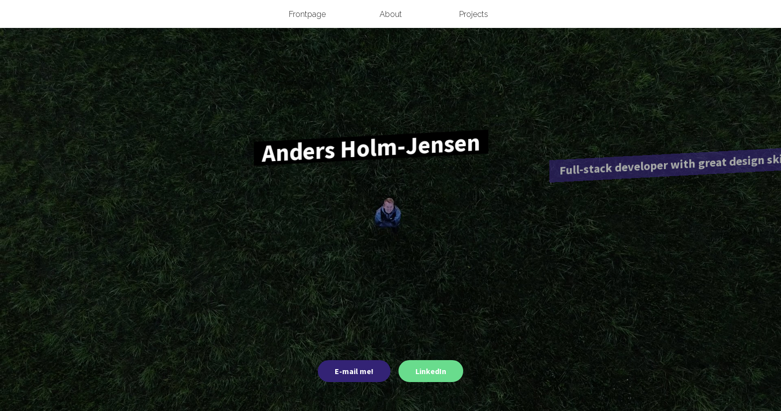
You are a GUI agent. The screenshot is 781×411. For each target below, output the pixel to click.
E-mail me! (354, 371)
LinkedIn (430, 371)
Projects (473, 14)
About (391, 14)
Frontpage (307, 14)
